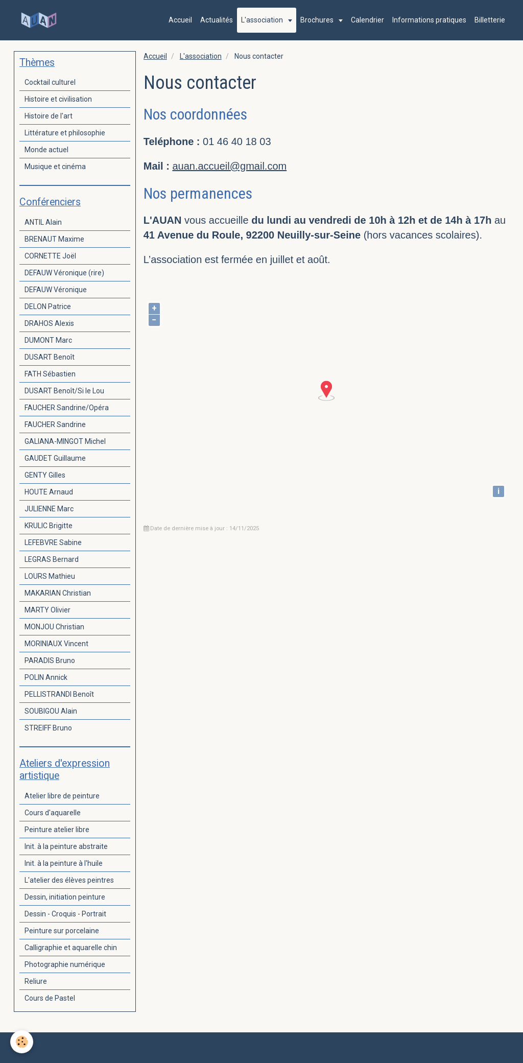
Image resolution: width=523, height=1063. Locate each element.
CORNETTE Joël (50, 256)
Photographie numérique (65, 964)
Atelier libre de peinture (62, 796)
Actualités (216, 20)
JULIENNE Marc (49, 509)
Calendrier (367, 20)
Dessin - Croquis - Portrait (65, 914)
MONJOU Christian (54, 627)
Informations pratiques (429, 20)
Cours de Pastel (50, 998)
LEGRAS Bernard (52, 559)
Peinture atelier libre (57, 829)
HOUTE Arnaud (49, 492)
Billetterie (489, 20)
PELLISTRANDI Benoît (59, 694)
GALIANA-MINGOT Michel (65, 441)
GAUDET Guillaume (55, 458)
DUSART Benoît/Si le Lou (64, 391)
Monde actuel (46, 150)
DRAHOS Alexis (49, 323)
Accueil (180, 20)
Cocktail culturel (50, 82)
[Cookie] (21, 1041)
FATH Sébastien (50, 374)
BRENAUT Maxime (54, 239)
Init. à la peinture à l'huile (64, 863)
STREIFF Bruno (48, 728)
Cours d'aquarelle (53, 813)
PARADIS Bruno (50, 660)
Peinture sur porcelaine (62, 931)
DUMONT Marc (48, 340)
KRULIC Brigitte (49, 526)
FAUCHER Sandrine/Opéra (67, 408)
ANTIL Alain (43, 222)
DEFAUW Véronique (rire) (64, 273)
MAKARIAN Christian (58, 593)
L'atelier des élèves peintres (69, 880)
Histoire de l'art (49, 116)
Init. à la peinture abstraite (66, 846)
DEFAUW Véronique (56, 290)
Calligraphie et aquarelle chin (71, 947)
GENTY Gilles (45, 475)
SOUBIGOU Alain (51, 711)
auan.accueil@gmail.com (229, 166)
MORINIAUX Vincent (56, 644)
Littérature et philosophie (65, 133)
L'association (262, 20)
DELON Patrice (48, 306)
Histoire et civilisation (58, 99)
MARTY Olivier (47, 610)
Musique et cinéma (55, 166)
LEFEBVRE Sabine (53, 542)
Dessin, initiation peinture (65, 897)
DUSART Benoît (50, 357)
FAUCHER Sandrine (55, 424)
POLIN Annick (46, 677)
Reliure (36, 981)
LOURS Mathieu (50, 576)
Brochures (317, 20)
